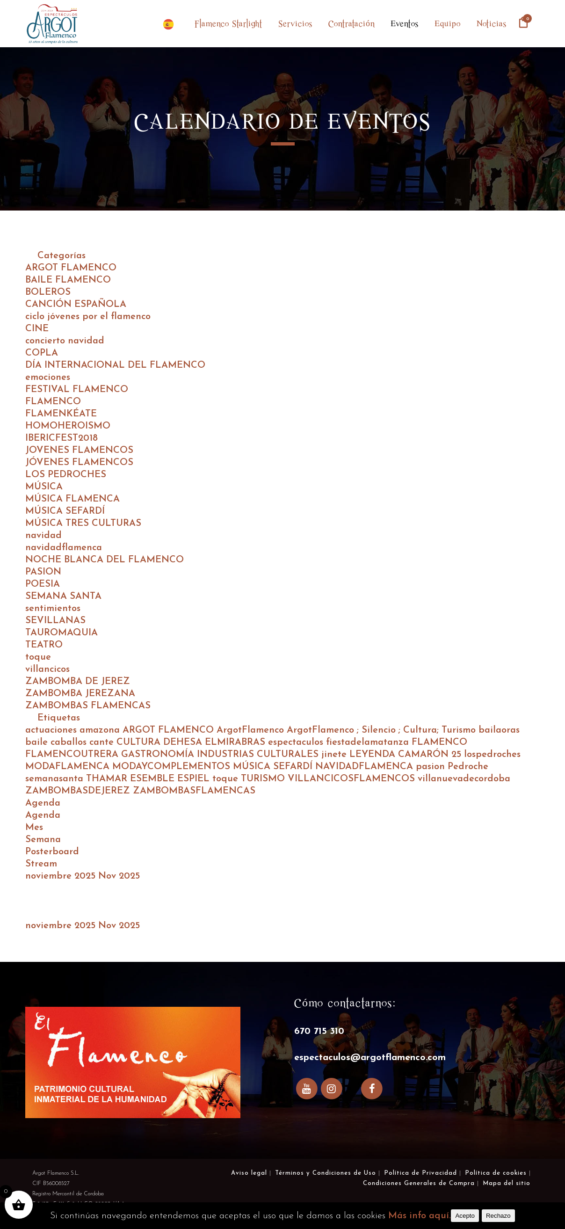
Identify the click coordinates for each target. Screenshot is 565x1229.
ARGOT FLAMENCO (70, 268)
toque (38, 657)
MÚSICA (44, 487)
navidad (43, 535)
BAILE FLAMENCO (68, 280)
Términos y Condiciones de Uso (325, 1173)
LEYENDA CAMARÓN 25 (406, 754)
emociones (47, 377)
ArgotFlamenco (252, 730)
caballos (70, 742)
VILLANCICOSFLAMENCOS (353, 779)
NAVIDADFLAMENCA (365, 766)
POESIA (42, 584)
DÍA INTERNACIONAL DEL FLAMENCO (115, 365)
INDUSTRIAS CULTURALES (259, 754)
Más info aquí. (419, 1216)
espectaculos (297, 742)
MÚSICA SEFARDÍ (65, 511)
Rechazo (498, 1215)
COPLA (41, 353)
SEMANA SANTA (63, 596)
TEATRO (44, 645)
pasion (432, 766)
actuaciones (52, 730)
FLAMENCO (53, 402)
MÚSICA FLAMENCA (72, 499)
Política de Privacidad (420, 1173)
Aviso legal (249, 1173)
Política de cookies (496, 1173)
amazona (101, 730)
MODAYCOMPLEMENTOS (172, 766)
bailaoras (499, 730)
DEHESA (184, 742)
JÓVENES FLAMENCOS (79, 462)
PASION (43, 572)
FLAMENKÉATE (61, 414)
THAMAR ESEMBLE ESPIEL (149, 779)
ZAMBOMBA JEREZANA (80, 693)
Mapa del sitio (506, 1183)
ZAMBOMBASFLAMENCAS (194, 791)
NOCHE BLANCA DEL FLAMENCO (104, 560)
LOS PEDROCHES (65, 475)
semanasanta (55, 779)
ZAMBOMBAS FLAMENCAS (88, 706)
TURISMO (264, 779)
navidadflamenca (63, 548)
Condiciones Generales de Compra (419, 1183)
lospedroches (492, 754)
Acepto (465, 1215)
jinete (335, 754)
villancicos (47, 669)
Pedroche (468, 766)
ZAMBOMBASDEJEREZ (79, 791)
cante (102, 742)
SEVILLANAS (55, 620)
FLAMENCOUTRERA (73, 754)
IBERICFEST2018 (61, 438)
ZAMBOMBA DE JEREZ (77, 681)
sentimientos (52, 608)
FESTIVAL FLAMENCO (76, 389)
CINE (37, 329)
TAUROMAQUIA (61, 633)
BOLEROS (48, 292)
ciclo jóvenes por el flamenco (88, 316)
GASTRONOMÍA (159, 754)
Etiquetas (58, 718)
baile (38, 742)
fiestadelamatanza (369, 742)
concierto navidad (64, 341)
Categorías (61, 256)
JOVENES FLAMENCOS (79, 450)
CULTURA (139, 742)
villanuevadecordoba (464, 779)
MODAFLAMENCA (68, 766)
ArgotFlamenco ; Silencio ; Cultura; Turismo (382, 730)
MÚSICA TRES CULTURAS (83, 523)
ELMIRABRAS (236, 742)
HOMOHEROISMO (67, 426)
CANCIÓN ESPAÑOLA (75, 304)
